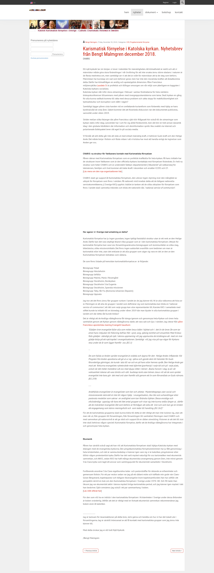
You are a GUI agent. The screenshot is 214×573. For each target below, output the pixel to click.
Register (166, 2)
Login (175, 2)
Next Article (176, 551)
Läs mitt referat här (92, 490)
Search (182, 2)
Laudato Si (102, 85)
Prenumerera (57, 54)
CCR (128, 42)
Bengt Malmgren (91, 42)
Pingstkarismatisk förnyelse (139, 42)
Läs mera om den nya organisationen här (103, 171)
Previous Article (91, 551)
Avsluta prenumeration (39, 58)
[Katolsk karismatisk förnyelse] (37, 10)
